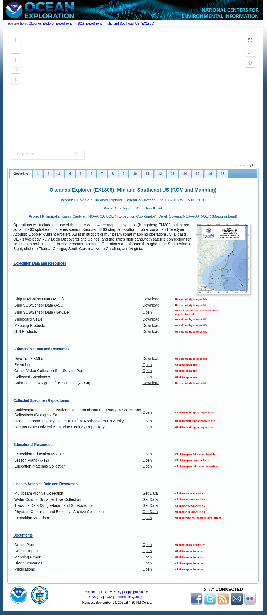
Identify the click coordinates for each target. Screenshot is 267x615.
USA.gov (95, 597)
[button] (15, 40)
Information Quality (128, 597)
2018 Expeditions (89, 23)
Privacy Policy (111, 592)
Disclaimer (90, 592)
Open (147, 312)
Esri (254, 165)
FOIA (108, 597)
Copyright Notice (136, 592)
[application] (133, 99)
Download (150, 299)
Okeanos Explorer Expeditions (50, 23)
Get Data (150, 493)
